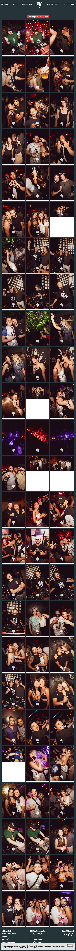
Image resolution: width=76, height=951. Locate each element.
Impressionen (27, 4)
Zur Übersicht (38, 13)
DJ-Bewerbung (38, 939)
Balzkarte (38, 941)
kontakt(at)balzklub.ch (9, 942)
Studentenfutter (70, 4)
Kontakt (6, 931)
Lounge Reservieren (53, 4)
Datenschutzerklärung (39, 947)
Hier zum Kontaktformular (9, 933)
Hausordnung (38, 942)
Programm (4, 4)
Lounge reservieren (38, 938)
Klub (15, 4)
